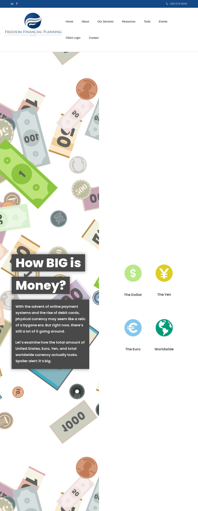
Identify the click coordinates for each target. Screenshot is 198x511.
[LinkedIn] (12, 4)
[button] (85, 21)
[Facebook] (17, 4)
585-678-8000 (176, 3)
